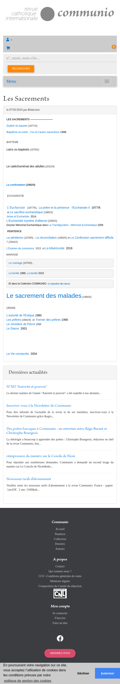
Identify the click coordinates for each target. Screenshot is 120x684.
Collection (60, 539)
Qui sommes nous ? (60, 571)
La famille (14, 273)
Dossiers (60, 543)
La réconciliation (46, 237)
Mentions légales (60, 581)
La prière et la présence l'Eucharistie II (64, 207)
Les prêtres (13, 319)
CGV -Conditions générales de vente (60, 576)
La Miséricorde (54, 248)
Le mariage (15, 262)
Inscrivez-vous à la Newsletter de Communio (38, 406)
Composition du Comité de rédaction (60, 586)
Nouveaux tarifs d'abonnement (28, 479)
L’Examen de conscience (20, 248)
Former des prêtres (48, 319)
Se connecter (60, 613)
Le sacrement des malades (43, 295)
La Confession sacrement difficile (92, 237)
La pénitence (14, 237)
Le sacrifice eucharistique (26, 212)
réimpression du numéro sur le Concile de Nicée (40, 456)
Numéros (60, 534)
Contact (60, 566)
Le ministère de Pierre (20, 324)
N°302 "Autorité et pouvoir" (26, 387)
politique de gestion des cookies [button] (27, 681)
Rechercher (21, 68)
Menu (11, 81)
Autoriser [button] (107, 673)
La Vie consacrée (17, 353)
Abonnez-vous (60, 653)
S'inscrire (60, 618)
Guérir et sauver (16, 125)
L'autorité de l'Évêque (20, 315)
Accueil (60, 529)
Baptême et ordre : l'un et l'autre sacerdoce (33, 132)
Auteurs (60, 548)
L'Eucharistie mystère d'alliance (26, 220)
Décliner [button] (83, 673)
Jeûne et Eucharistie (18, 216)
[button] (60, 40)
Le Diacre (12, 328)
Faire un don (60, 623)
